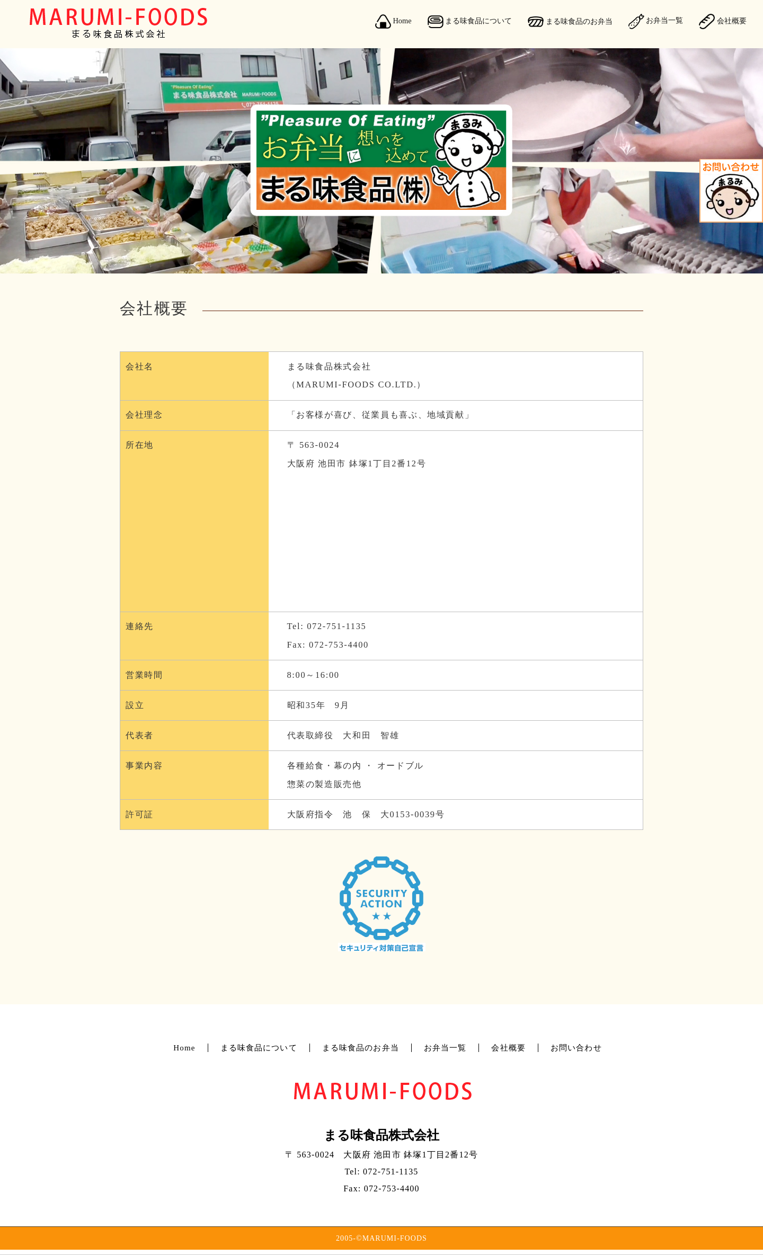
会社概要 (723, 21)
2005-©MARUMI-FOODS (381, 1238)
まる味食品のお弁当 (570, 21)
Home (393, 21)
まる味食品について (470, 21)
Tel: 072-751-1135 (328, 626)
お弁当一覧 (656, 21)
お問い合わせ (576, 1048)
